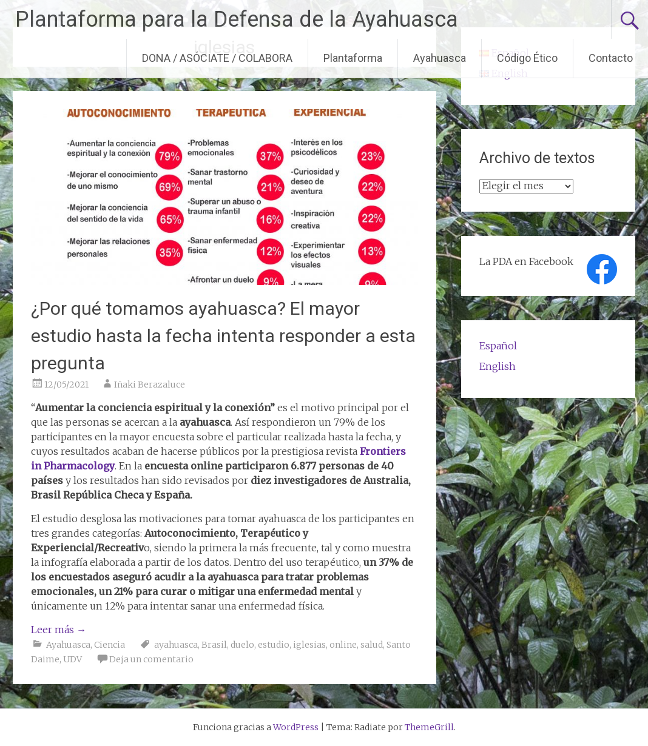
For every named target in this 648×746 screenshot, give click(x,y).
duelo (242, 644)
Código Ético (527, 58)
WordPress (296, 727)
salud (371, 644)
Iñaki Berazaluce (149, 384)
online (343, 644)
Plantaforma (352, 58)
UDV (72, 659)
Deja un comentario (151, 659)
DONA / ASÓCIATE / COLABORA (217, 58)
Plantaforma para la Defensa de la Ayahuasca (236, 19)
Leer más (58, 629)
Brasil (214, 644)
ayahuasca (176, 644)
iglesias (309, 644)
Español (498, 346)
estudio (273, 644)
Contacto (611, 58)
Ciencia (109, 644)
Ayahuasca (439, 58)
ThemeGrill (429, 727)
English (497, 366)
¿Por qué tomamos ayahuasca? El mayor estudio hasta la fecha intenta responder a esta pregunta (223, 336)
